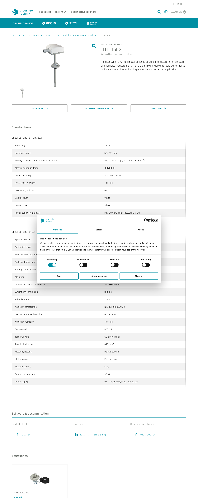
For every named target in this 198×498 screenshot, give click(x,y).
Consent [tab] (57, 230)
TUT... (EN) (26, 423)
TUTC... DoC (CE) (148, 423)
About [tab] (141, 230)
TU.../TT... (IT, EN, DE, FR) (93, 423)
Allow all (139, 276)
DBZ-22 (18, 485)
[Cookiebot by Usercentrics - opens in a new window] (146, 220)
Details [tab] (99, 230)
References (179, 4)
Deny (59, 276)
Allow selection (98, 276)
